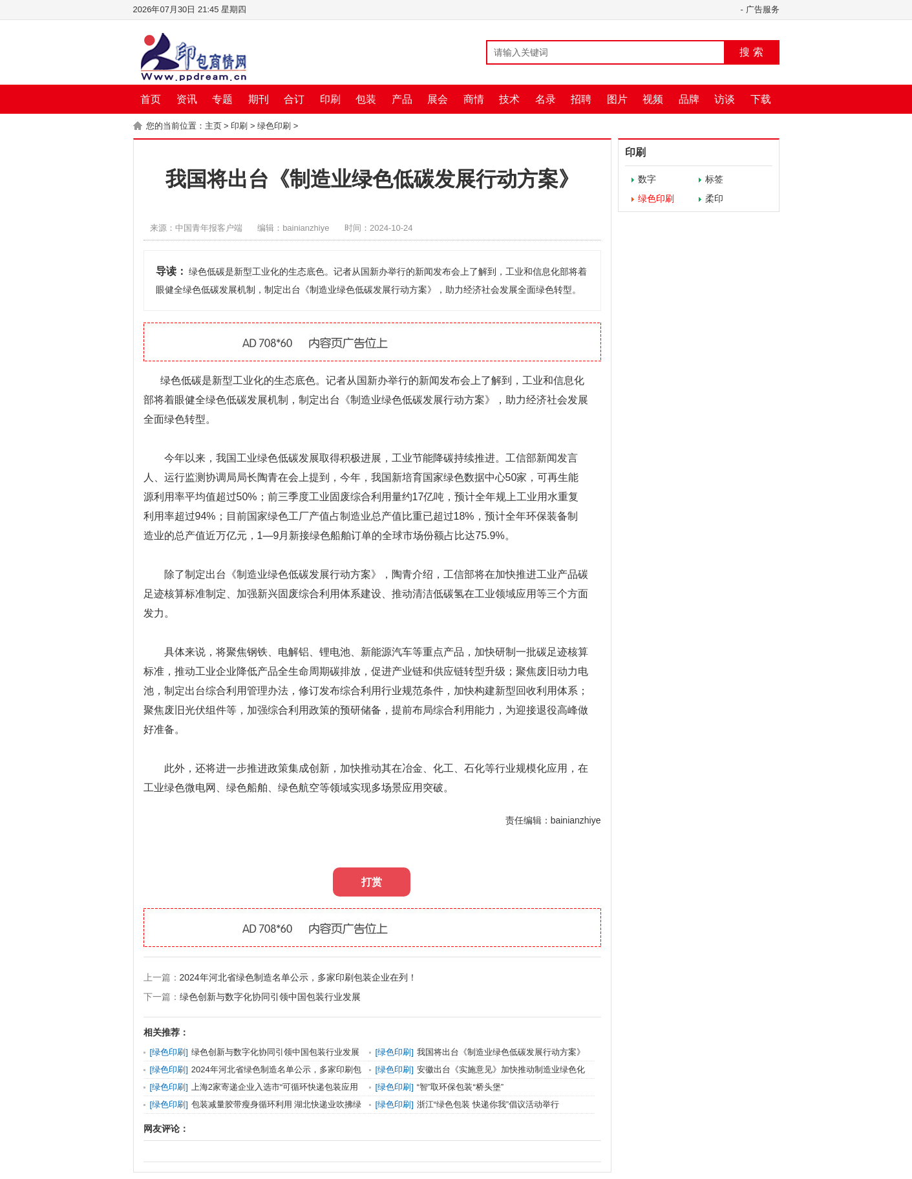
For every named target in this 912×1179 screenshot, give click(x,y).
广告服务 (762, 9)
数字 (647, 179)
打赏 (371, 881)
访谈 (724, 99)
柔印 (714, 198)
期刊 (258, 99)
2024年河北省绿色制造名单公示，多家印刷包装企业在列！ (298, 977)
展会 (437, 99)
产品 (402, 99)
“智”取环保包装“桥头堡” (460, 1087)
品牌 (689, 99)
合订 (294, 99)
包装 (365, 99)
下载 (760, 99)
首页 (150, 99)
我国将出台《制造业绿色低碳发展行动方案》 (501, 1052)
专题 (222, 99)
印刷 (330, 99)
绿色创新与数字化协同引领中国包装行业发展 (270, 997)
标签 (714, 179)
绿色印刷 (274, 126)
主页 (213, 126)
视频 (652, 99)
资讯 (186, 99)
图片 (617, 99)
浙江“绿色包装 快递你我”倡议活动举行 (488, 1104)
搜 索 (751, 52)
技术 (509, 99)
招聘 (581, 99)
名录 (545, 99)
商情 (473, 99)
